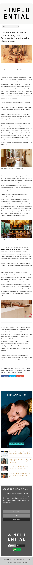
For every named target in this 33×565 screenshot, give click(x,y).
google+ (20, 376)
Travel (8, 372)
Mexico (3, 370)
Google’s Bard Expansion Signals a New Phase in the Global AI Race (20, 452)
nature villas (9, 370)
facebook (5, 376)
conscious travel (8, 368)
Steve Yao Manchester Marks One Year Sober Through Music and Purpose (19, 475)
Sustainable (27, 370)
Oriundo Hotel (18, 370)
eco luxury (17, 368)
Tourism (3, 372)
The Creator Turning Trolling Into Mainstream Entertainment (19, 467)
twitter (12, 376)
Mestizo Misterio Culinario (9, 249)
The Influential (18, 559)
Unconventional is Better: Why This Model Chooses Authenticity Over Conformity (20, 460)
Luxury (28, 368)
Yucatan (20, 372)
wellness (14, 372)
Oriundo (9, 105)
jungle (23, 368)
